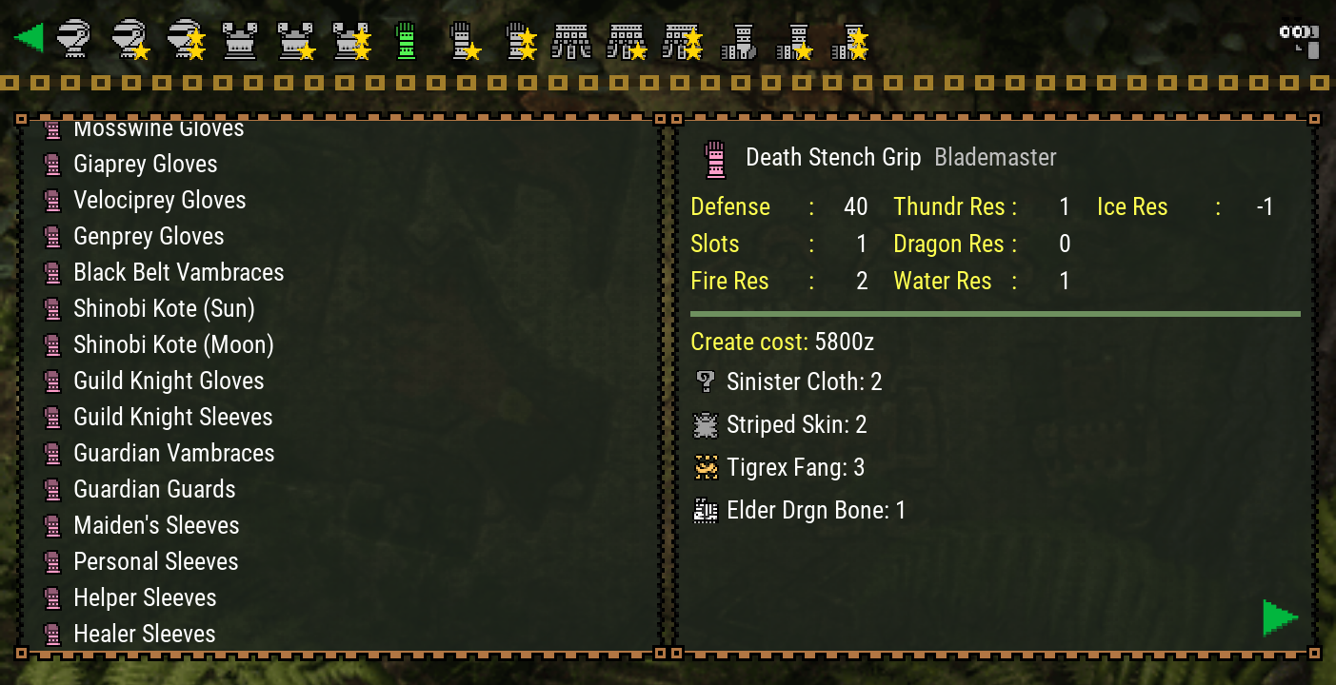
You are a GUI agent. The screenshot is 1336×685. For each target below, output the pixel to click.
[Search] (1298, 38)
